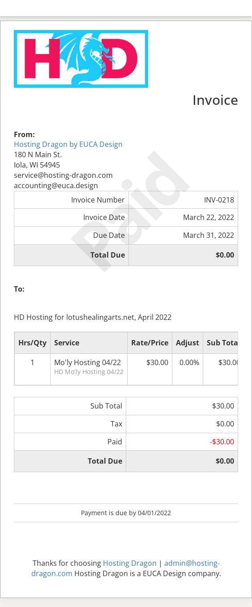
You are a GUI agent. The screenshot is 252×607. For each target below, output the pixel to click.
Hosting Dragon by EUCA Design (68, 144)
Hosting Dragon (130, 563)
